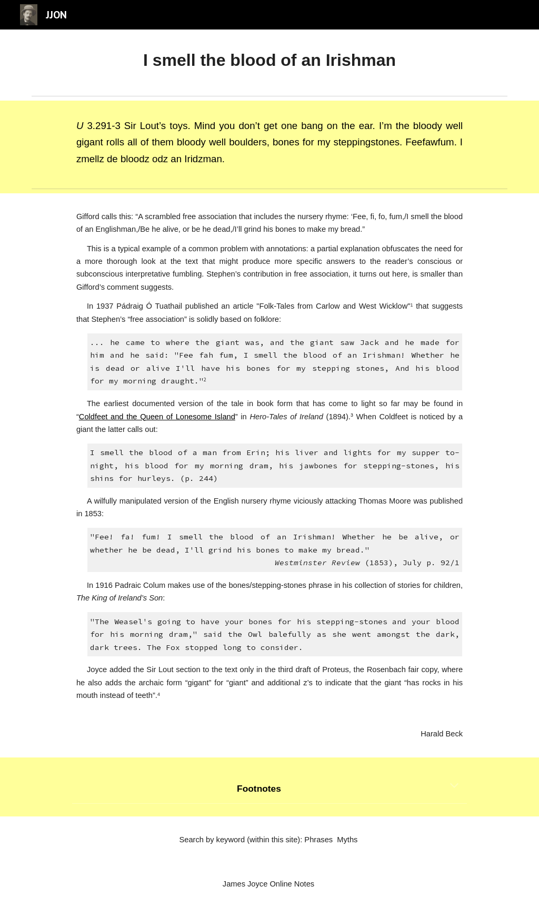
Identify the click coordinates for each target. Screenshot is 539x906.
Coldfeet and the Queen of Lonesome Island (157, 416)
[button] (454, 786)
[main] (269, 60)
